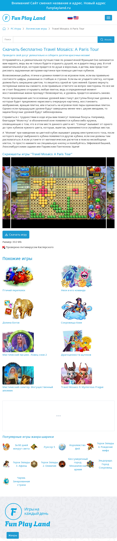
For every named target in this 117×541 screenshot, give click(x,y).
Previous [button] (7, 192)
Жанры (13, 536)
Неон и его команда (73, 290)
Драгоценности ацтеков (76, 354)
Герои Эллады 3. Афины (21, 464)
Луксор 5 (49, 446)
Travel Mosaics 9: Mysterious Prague (82, 387)
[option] (58, 192)
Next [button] (110, 192)
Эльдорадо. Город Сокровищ (105, 464)
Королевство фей (77, 446)
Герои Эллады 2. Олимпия (49, 464)
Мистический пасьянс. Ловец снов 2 (24, 354)
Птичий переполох (13, 290)
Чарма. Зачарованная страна (21, 481)
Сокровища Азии (71, 322)
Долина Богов (10, 322)
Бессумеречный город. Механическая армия (78, 464)
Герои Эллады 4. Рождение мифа (105, 447)
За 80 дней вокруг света (21, 446)
